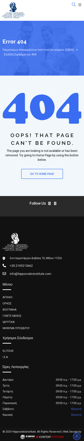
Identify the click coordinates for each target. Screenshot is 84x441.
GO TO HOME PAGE (42, 174)
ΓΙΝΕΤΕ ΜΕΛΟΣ (12, 315)
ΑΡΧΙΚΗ (7, 297)
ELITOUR (8, 351)
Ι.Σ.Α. (5, 357)
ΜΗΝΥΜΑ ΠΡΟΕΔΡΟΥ (16, 328)
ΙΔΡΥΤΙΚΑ (9, 322)
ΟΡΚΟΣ (7, 303)
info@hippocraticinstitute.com (30, 274)
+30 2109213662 (21, 265)
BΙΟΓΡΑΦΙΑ (9, 309)
